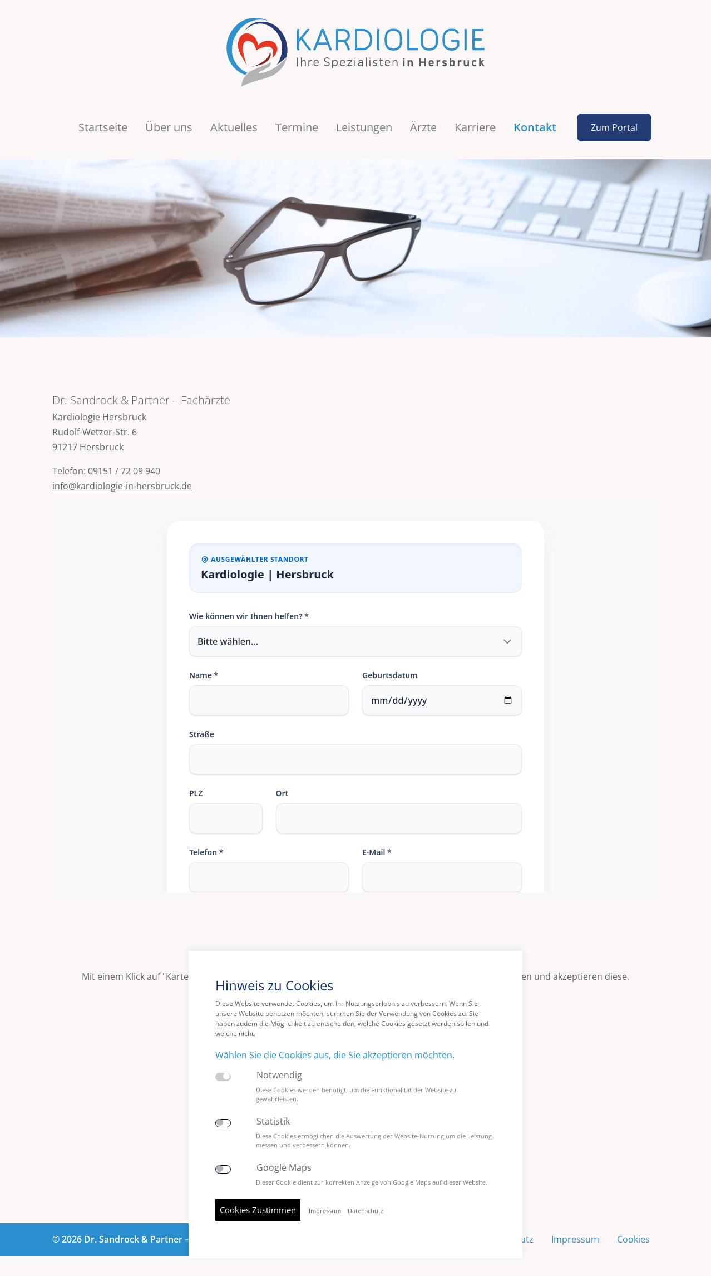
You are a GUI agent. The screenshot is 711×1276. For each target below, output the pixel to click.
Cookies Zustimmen (258, 1209)
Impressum (575, 1232)
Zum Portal (614, 121)
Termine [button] (296, 120)
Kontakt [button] (535, 120)
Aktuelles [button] (234, 120)
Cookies (633, 1232)
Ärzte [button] (423, 120)
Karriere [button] (475, 120)
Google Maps (284, 1168)
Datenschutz (365, 1211)
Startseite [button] (102, 120)
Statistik (273, 1121)
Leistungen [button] (364, 120)
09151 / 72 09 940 (124, 465)
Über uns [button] (168, 120)
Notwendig (279, 1075)
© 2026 (142, 1232)
